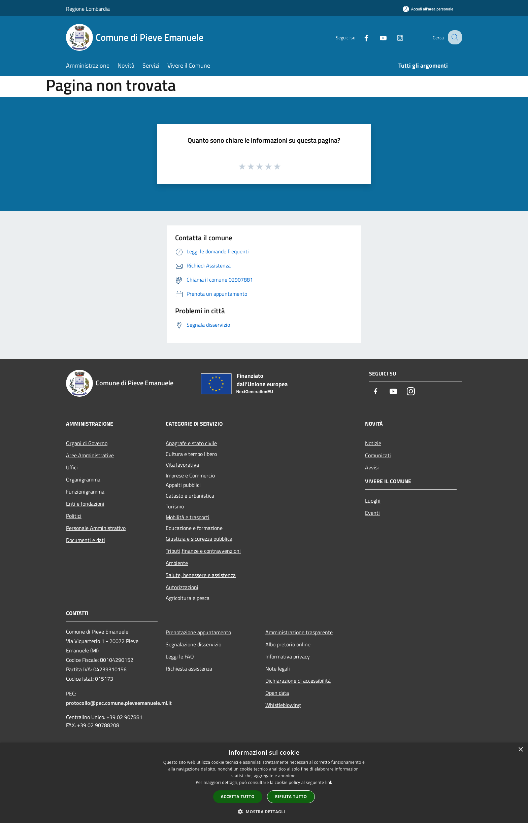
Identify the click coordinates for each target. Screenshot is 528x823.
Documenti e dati (85, 540)
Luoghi (373, 501)
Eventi (372, 513)
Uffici (72, 467)
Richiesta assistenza (189, 669)
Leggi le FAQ (180, 656)
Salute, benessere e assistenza (201, 575)
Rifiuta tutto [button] (291, 796)
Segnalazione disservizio (193, 644)
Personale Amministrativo (96, 528)
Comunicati (378, 455)
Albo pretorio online (287, 644)
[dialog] (264, 783)
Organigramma (83, 479)
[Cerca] (454, 37)
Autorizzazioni (182, 587)
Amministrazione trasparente (299, 632)
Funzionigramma (85, 492)
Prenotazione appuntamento (198, 632)
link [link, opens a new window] (328, 782)
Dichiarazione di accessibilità (298, 681)
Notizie (373, 443)
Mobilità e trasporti (187, 517)
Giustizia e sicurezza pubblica (199, 539)
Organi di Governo (86, 443)
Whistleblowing (283, 705)
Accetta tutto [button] (238, 796)
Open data (277, 693)
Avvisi (372, 467)
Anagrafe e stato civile (191, 443)
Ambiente (177, 563)
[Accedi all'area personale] (428, 9)
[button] (264, 811)
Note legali (277, 669)
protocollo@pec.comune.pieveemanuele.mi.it (119, 703)
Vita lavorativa (182, 465)
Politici (73, 516)
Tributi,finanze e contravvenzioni (203, 551)
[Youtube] (377, 37)
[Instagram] (394, 37)
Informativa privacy (287, 656)
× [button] (520, 749)
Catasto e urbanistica (190, 496)
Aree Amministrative (90, 455)
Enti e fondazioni (85, 504)
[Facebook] (360, 37)
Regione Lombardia (88, 9)
